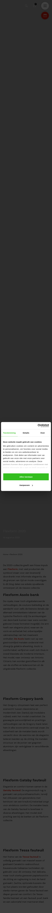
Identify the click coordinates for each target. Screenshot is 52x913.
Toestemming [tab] (9, 433)
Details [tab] (26, 433)
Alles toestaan (26, 477)
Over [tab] (42, 433)
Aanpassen (26, 485)
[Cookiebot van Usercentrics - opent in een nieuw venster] (37, 425)
